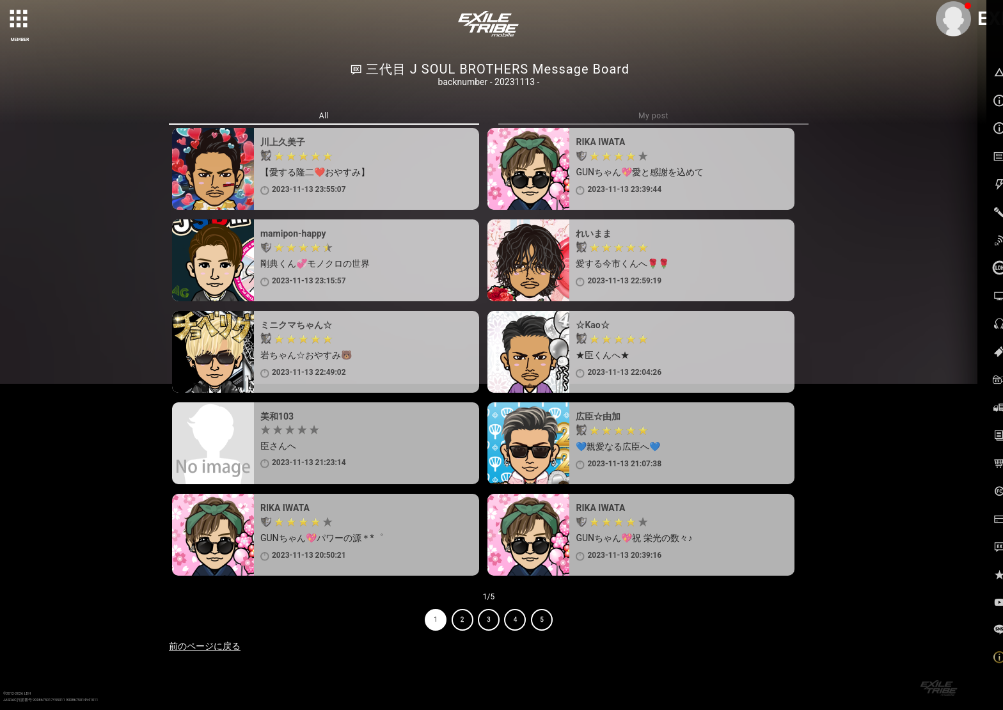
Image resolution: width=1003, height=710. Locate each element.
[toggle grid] (19, 19)
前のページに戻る (205, 646)
